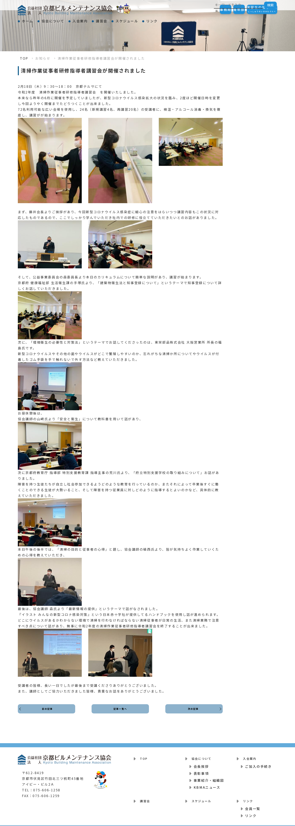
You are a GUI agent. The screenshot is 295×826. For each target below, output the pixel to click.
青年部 (227, 9)
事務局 (205, 9)
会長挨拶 (201, 763)
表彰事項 (201, 770)
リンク (192, 19)
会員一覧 (252, 803)
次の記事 (192, 712)
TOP (24, 58)
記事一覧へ (120, 712)
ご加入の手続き (258, 763)
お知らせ (42, 58)
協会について (64, 19)
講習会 (127, 19)
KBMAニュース (207, 784)
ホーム (31, 19)
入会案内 (98, 19)
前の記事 (48, 712)
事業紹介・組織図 (209, 777)
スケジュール (160, 19)
